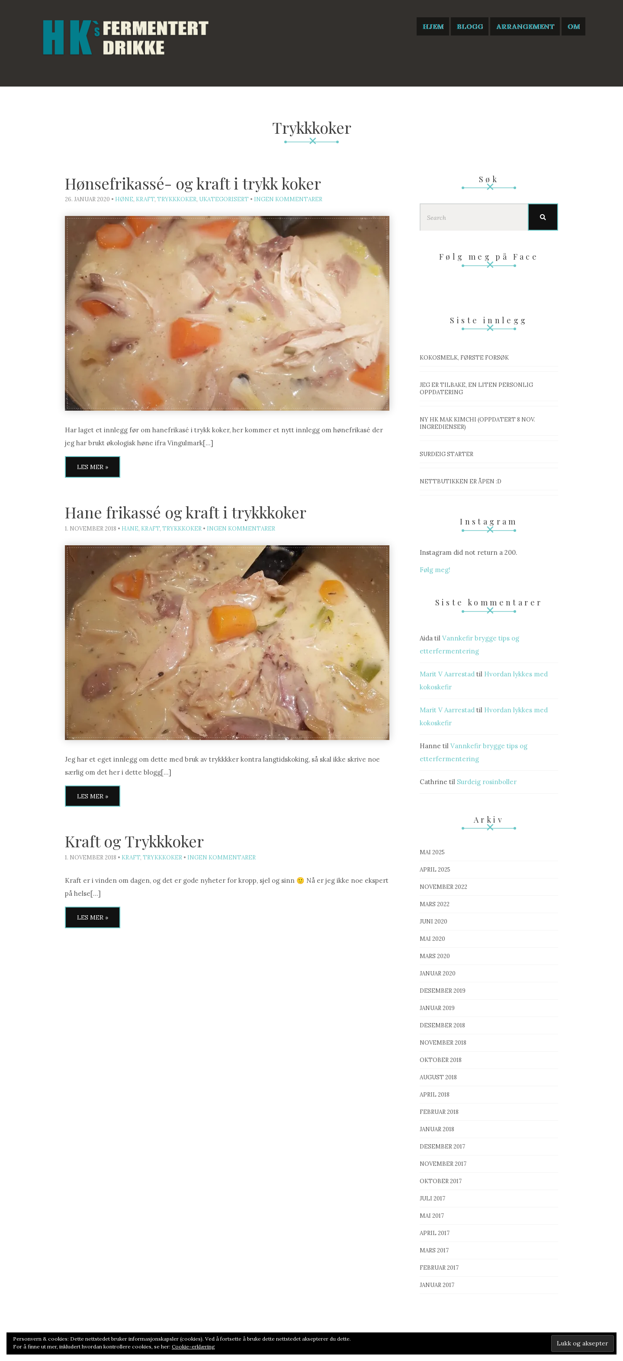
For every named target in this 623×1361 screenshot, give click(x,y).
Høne (124, 199)
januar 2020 (438, 973)
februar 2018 (439, 1112)
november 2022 (443, 887)
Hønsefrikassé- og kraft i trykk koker (193, 183)
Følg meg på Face (489, 256)
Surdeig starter (446, 454)
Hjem (432, 26)
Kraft (145, 199)
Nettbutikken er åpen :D (460, 481)
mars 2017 (434, 1250)
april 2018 (435, 1094)
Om (573, 26)
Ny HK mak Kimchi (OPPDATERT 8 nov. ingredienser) (477, 423)
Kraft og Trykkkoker (134, 840)
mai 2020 (432, 939)
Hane (130, 528)
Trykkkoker (176, 199)
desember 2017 (442, 1146)
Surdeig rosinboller (487, 782)
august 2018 (438, 1077)
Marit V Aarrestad (447, 674)
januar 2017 (437, 1285)
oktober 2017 (441, 1181)
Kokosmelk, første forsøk (464, 357)
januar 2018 (437, 1129)
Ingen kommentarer (288, 199)
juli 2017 (432, 1198)
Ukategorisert (224, 199)
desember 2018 (442, 1025)
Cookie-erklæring (193, 1346)
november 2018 (443, 1042)
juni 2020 (433, 921)
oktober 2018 (441, 1060)
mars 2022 (435, 904)
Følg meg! (435, 570)
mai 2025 (432, 852)
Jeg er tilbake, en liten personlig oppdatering (476, 388)
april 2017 (435, 1233)
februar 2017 (439, 1267)
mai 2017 (432, 1215)
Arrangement (525, 26)
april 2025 (435, 869)
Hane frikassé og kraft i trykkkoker (185, 512)
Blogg (469, 26)
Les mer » (92, 467)
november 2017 (443, 1164)
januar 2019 (437, 1008)
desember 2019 (443, 990)
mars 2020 (435, 956)
